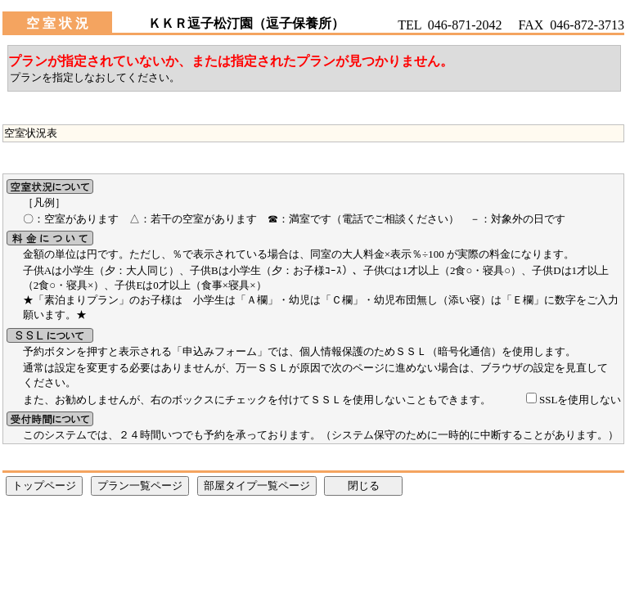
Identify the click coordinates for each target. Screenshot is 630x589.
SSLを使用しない (580, 399)
